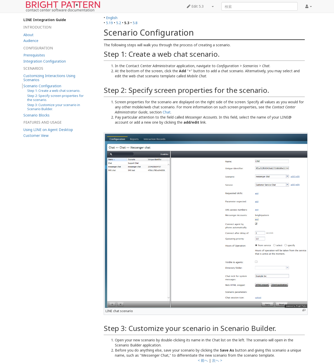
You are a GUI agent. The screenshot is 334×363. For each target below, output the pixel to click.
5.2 (118, 22)
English (111, 17)
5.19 (109, 22)
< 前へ (203, 360)
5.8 (135, 22)
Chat (167, 112)
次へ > (217, 360)
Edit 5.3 (195, 6)
